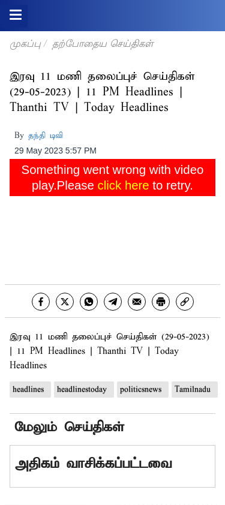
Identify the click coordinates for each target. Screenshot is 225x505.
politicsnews (143, 389)
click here (123, 185)
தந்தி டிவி (45, 136)
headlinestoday (84, 389)
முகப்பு (25, 43)
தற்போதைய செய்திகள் (102, 43)
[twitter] (65, 302)
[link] (185, 302)
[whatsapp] (89, 302)
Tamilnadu (195, 389)
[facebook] (41, 302)
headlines (30, 389)
